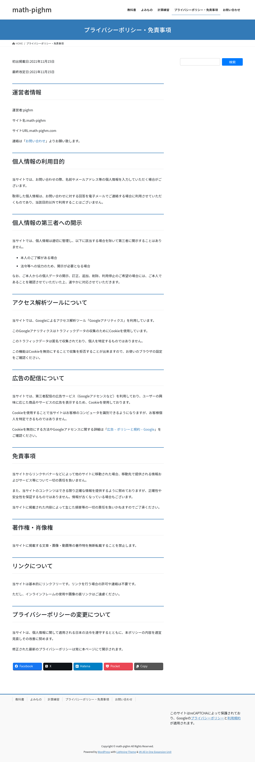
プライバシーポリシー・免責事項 (87, 699)
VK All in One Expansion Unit (155, 751)
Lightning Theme (126, 751)
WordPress (104, 751)
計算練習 (53, 699)
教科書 (19, 699)
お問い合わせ (35, 140)
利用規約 (234, 717)
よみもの (36, 699)
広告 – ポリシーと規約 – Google (130, 429)
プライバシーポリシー (207, 717)
